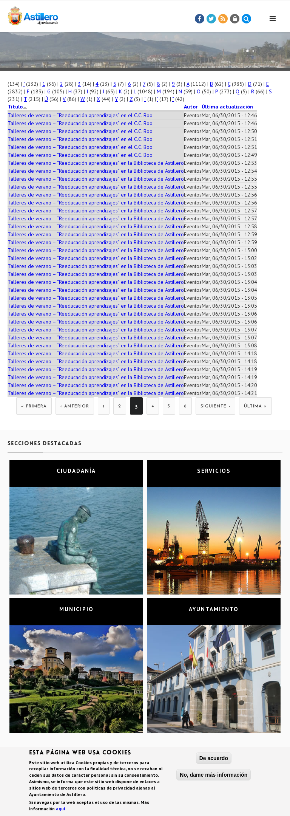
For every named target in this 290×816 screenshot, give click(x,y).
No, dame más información (213, 775)
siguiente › (215, 406)
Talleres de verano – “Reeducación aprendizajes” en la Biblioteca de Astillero (96, 162)
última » (255, 406)
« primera (34, 406)
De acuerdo (213, 758)
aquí (60, 808)
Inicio (248, 50)
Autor (190, 106)
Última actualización (227, 106)
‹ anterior (74, 406)
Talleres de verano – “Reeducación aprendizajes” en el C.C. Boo (80, 115)
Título (18, 106)
